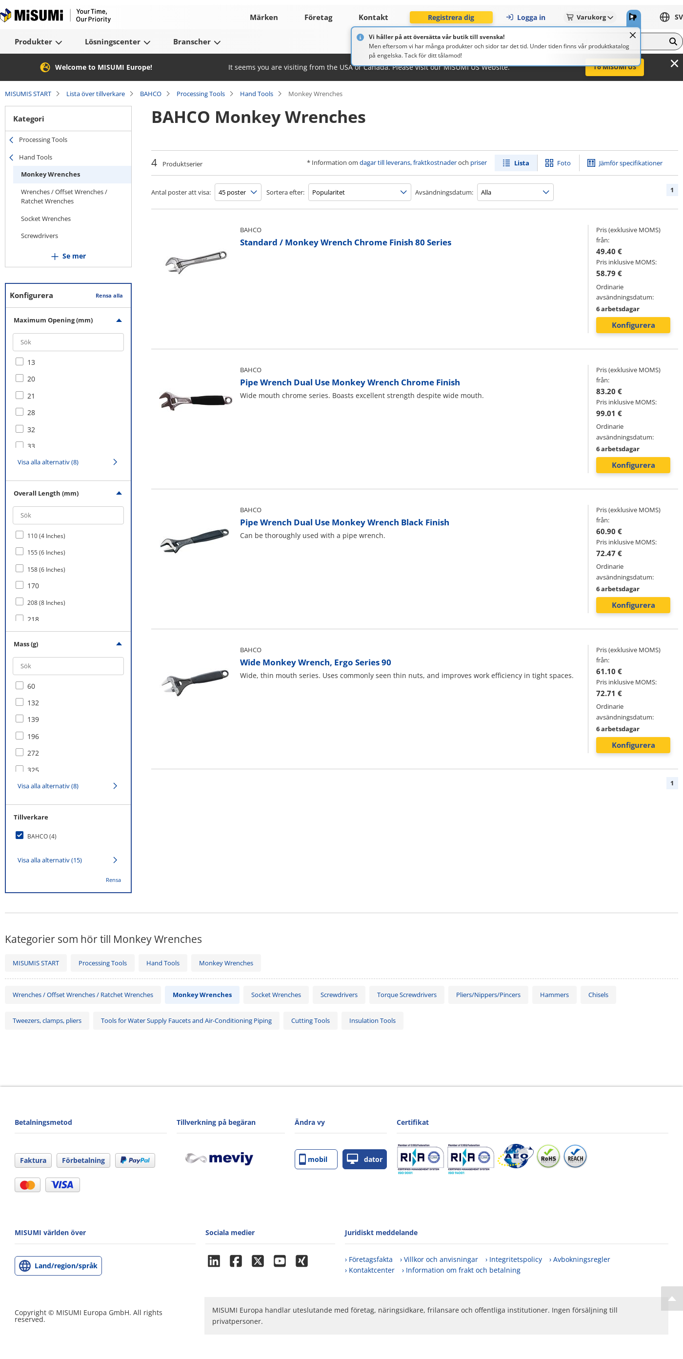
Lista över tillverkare (95, 93)
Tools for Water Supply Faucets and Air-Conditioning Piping (186, 1020)
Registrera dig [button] (451, 17)
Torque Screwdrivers (407, 994)
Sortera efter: (285, 192)
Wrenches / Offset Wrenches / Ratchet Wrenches (64, 196)
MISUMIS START (28, 93)
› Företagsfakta (369, 1259)
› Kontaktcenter (370, 1270)
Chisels (598, 994)
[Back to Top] (672, 1298)
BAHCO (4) (42, 836)
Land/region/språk (66, 1265)
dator (364, 1159)
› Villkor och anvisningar (439, 1259)
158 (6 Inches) (46, 569)
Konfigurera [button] (633, 325)
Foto (564, 163)
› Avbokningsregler (579, 1259)
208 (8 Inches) (46, 603)
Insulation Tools (372, 1020)
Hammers (554, 994)
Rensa (113, 879)
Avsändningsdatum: (444, 192)
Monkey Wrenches (50, 174)
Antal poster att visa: (181, 192)
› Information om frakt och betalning (461, 1270)
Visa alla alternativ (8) (48, 462)
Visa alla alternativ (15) (50, 860)
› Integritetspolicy (513, 1259)
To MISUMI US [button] (614, 66)
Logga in (525, 17)
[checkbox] (68, 362)
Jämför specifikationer (631, 163)
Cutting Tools (310, 1020)
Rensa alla (109, 295)
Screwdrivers (39, 235)
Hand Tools (256, 93)
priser (478, 162)
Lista (521, 163)
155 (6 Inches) (46, 552)
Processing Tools (201, 93)
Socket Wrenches (46, 218)
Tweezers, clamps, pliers (47, 1020)
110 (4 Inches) (46, 536)
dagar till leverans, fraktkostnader (408, 162)
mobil (313, 1159)
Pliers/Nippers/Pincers (488, 994)
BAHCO (150, 93)
